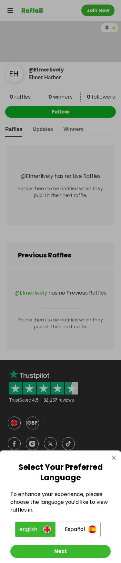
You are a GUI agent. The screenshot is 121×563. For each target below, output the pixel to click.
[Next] (60, 551)
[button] (35, 529)
